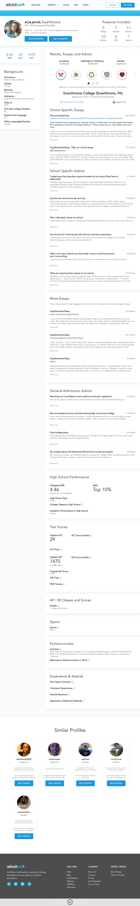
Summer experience (114, 118)
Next (134, 75)
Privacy (91, 878)
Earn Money (116, 872)
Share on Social (117, 875)
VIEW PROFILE (24, 783)
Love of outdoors (78, 118)
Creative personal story (60, 118)
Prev (51, 75)
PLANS (66, 5)
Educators (71, 887)
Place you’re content (95, 118)
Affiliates (70, 884)
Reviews (70, 881)
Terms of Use (93, 884)
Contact (91, 875)
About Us (92, 872)
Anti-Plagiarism (94, 881)
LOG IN (113, 5)
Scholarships (72, 878)
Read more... (54, 140)
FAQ (76, 5)
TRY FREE (128, 5)
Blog (69, 875)
